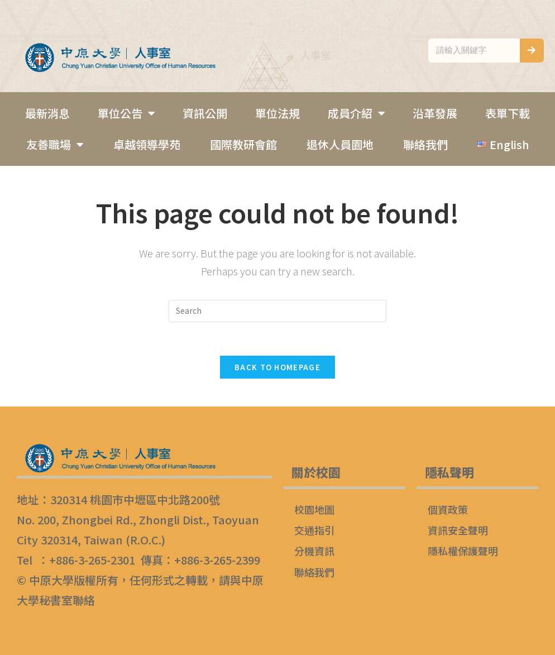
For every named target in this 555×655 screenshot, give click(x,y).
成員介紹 (356, 113)
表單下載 (507, 113)
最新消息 (47, 113)
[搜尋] (532, 51)
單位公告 (126, 113)
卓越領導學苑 (146, 144)
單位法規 (277, 113)
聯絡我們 (425, 144)
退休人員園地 (340, 144)
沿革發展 (435, 113)
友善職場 (55, 144)
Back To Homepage (277, 367)
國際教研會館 (243, 144)
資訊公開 (205, 113)
